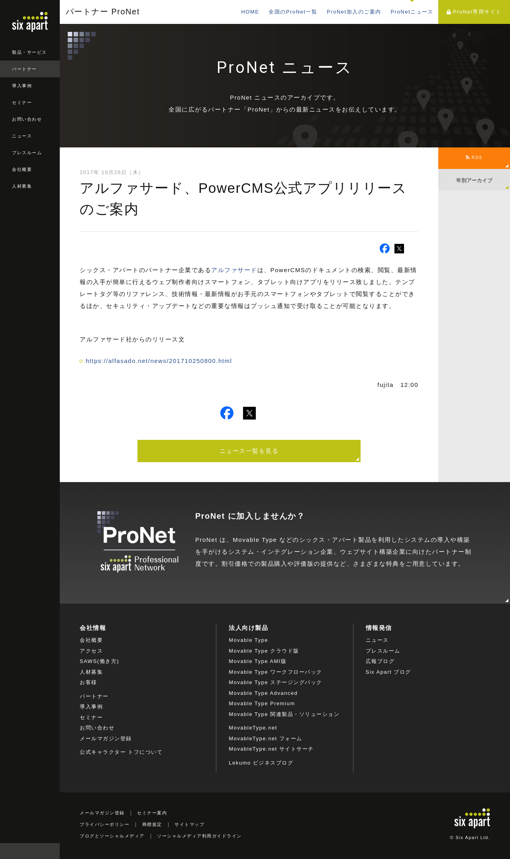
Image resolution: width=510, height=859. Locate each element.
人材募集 (22, 186)
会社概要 (22, 169)
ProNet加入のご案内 (354, 12)
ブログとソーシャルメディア (112, 836)
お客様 (88, 682)
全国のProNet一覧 (293, 12)
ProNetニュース (412, 12)
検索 (52, 851)
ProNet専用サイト (474, 12)
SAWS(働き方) (99, 661)
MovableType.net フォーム (265, 738)
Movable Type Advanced (263, 693)
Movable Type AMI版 (257, 661)
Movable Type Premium (262, 703)
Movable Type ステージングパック (275, 682)
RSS (474, 157)
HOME (250, 12)
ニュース (22, 135)
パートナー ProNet (103, 12)
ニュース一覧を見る (249, 450)
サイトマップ (189, 824)
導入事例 (22, 85)
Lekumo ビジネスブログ (261, 763)
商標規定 (152, 824)
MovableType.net (253, 728)
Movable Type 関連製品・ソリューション (284, 714)
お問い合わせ (27, 119)
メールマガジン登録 (106, 738)
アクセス (91, 651)
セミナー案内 (152, 812)
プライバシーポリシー (104, 824)
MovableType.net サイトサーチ (271, 749)
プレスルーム (27, 152)
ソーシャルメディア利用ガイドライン (199, 836)
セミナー (22, 102)
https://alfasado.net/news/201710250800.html (159, 360)
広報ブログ (380, 661)
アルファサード (234, 270)
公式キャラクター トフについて (121, 752)
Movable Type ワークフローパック (275, 672)
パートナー (24, 69)
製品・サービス (29, 52)
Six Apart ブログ (388, 672)
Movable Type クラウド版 (264, 651)
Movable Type (248, 640)
